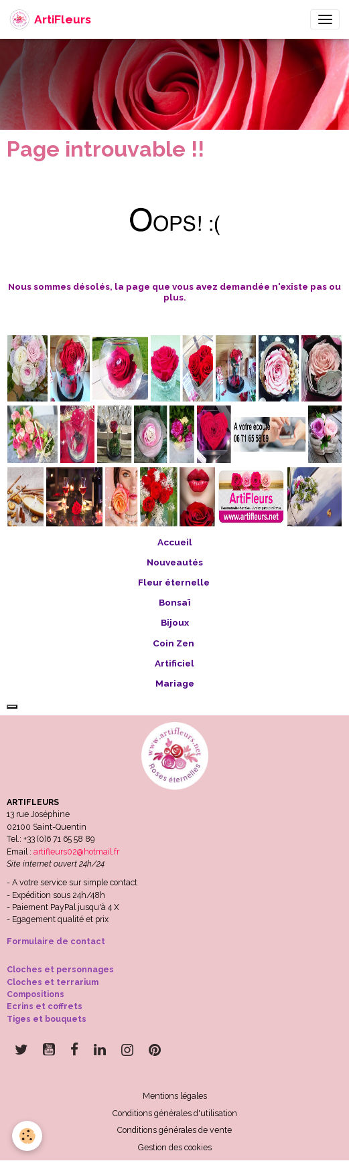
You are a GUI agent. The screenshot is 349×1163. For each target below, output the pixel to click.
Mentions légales (175, 1096)
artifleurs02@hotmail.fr (76, 851)
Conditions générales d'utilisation (175, 1113)
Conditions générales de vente (174, 1130)
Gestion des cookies (175, 1147)
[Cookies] (27, 1136)
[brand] (50, 19)
